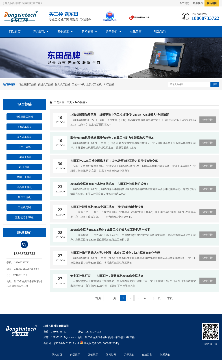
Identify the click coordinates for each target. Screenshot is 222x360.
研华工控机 (24, 197)
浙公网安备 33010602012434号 (101, 343)
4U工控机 (108, 84)
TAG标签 (80, 102)
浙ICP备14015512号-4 (66, 343)
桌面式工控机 (24, 187)
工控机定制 (24, 207)
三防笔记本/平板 (24, 217)
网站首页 (15, 31)
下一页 (156, 298)
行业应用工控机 (27, 84)
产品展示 (39, 31)
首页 (98, 298)
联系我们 (198, 3)
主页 (69, 102)
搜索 (215, 84)
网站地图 (212, 3)
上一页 (111, 298)
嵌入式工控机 (62, 84)
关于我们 (184, 3)
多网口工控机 (24, 177)
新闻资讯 (87, 31)
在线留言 (136, 31)
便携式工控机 (45, 84)
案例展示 (63, 31)
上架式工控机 (94, 84)
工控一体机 (78, 84)
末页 (170, 298)
